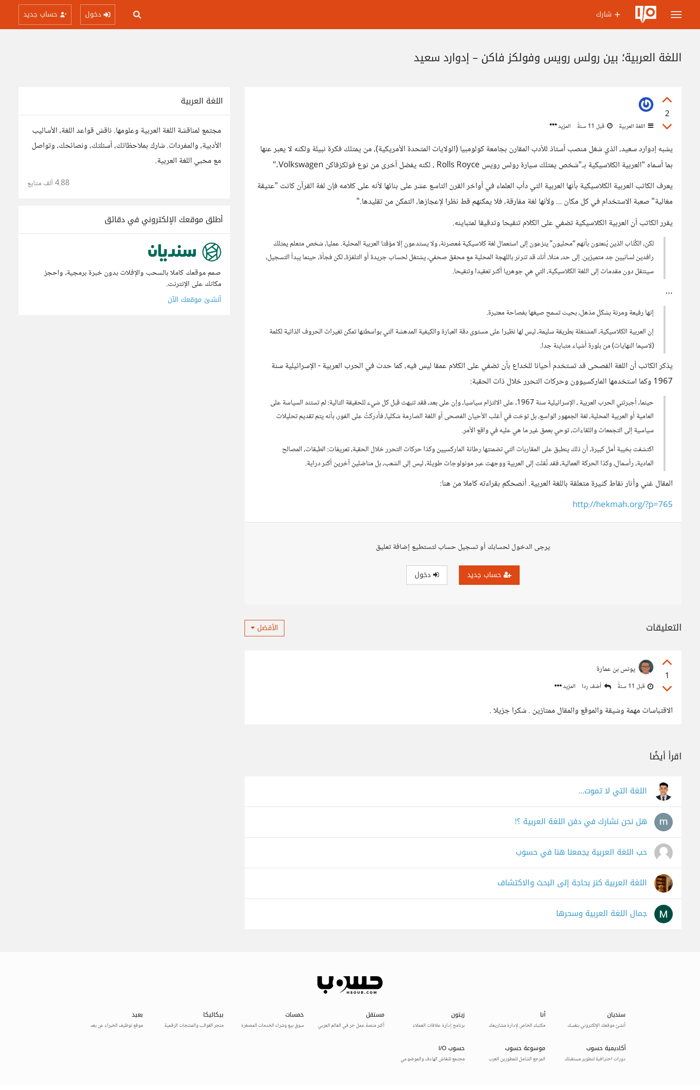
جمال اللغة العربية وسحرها (601, 913)
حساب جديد (489, 574)
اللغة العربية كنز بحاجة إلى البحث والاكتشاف (572, 883)
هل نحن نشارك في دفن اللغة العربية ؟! (581, 821)
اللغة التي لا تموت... (612, 791)
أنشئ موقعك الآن (194, 299)
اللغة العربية (635, 126)
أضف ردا (596, 686)
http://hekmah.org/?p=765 (623, 505)
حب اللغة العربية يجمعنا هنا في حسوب (581, 852)
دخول (427, 574)
